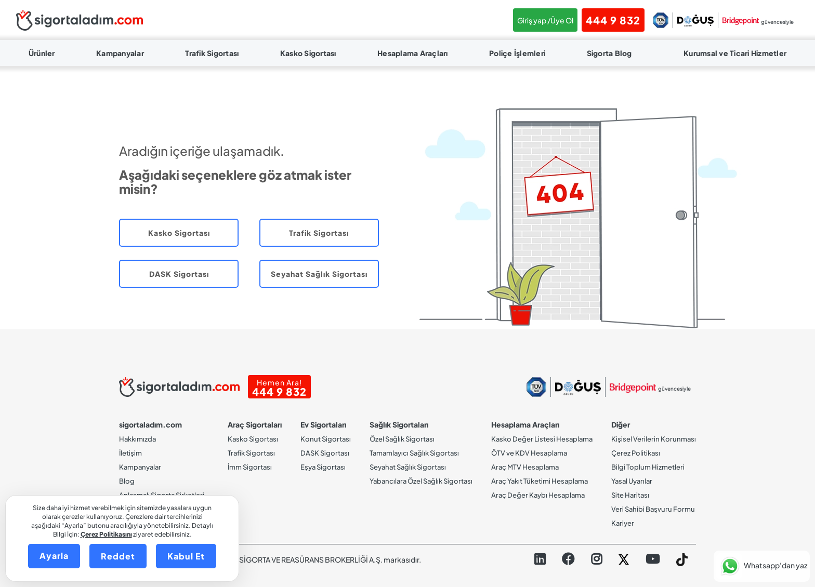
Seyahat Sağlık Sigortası (319, 273)
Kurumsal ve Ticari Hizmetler (734, 53)
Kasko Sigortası (308, 53)
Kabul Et (186, 556)
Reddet (118, 556)
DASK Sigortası (179, 273)
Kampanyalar (120, 53)
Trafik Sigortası (212, 53)
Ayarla (54, 555)
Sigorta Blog (609, 53)
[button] (762, 566)
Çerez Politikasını (106, 534)
